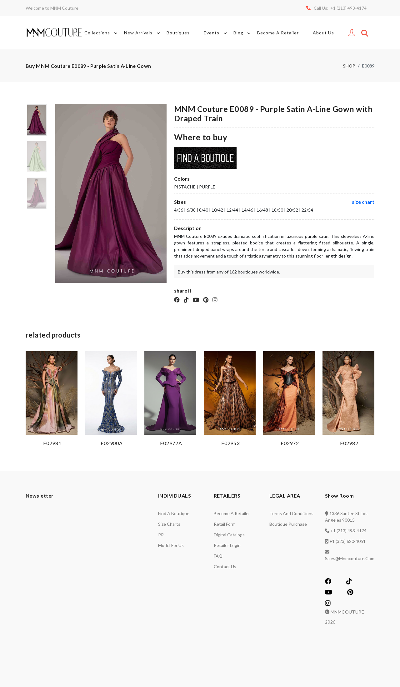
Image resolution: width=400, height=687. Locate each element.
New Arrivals (143, 33)
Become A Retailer (278, 32)
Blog (243, 33)
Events (216, 33)
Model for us (171, 545)
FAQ (218, 556)
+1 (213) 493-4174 (348, 530)
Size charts (169, 524)
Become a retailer (232, 513)
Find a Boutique (173, 513)
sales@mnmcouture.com (349, 558)
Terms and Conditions (291, 513)
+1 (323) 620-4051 (347, 541)
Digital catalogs (229, 534)
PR (161, 534)
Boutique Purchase (288, 524)
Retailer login (227, 545)
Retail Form (225, 524)
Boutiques (178, 32)
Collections (101, 33)
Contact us (225, 566)
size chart (363, 202)
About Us (323, 32)
